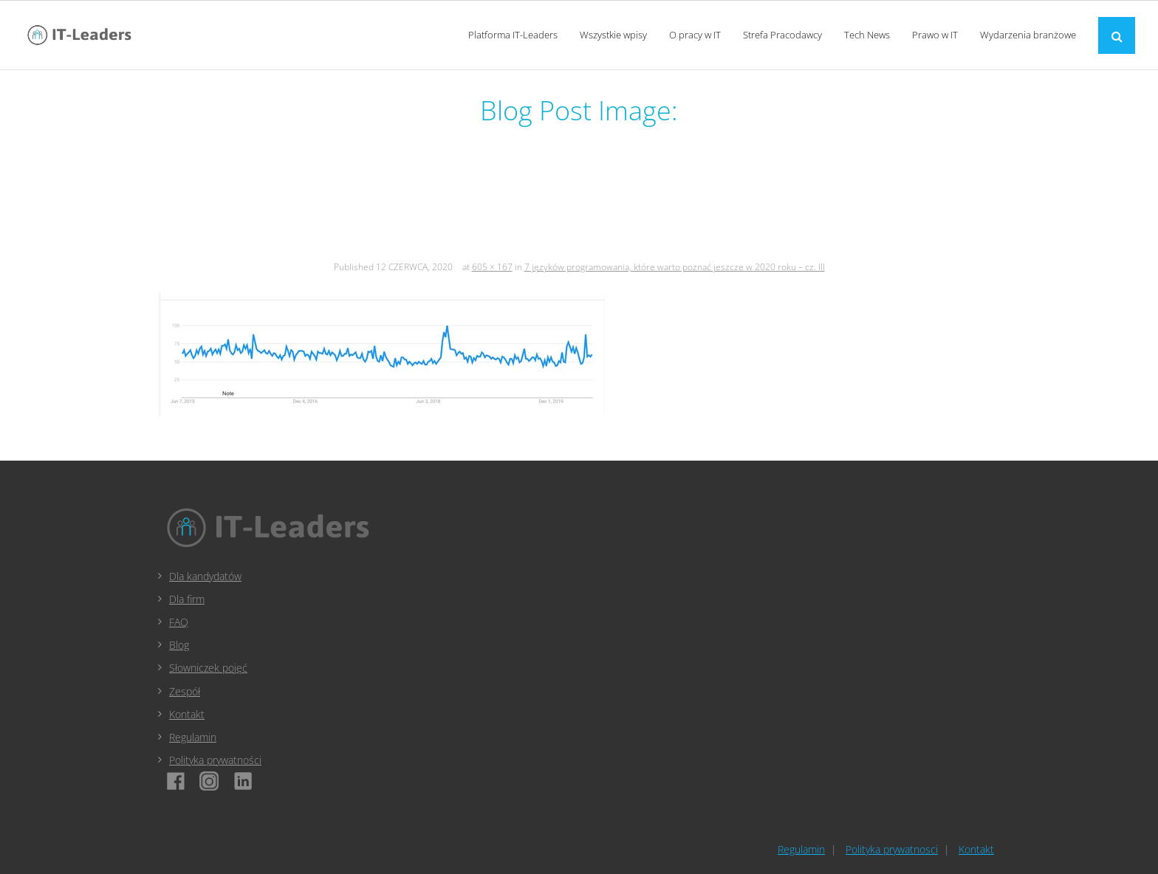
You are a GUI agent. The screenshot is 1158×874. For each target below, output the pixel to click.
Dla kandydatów (205, 576)
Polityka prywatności (215, 760)
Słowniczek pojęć (208, 668)
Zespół (184, 691)
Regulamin (192, 737)
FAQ (178, 622)
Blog (179, 645)
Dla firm (187, 599)
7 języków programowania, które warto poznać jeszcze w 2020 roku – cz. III (674, 267)
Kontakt (187, 714)
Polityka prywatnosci (892, 849)
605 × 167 (492, 267)
